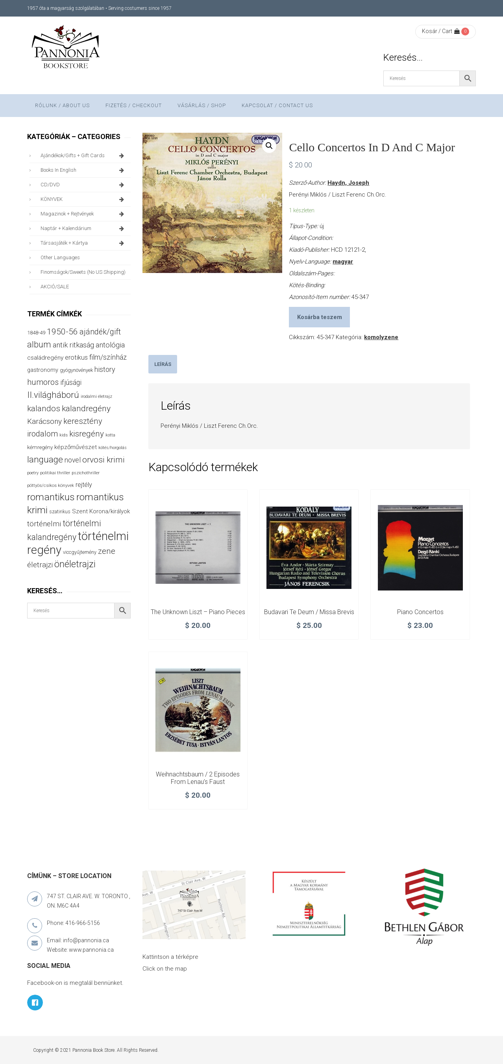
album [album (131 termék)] (39, 344)
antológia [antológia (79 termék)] (110, 345)
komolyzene (381, 337)
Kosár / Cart (441, 31)
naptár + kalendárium (84, 228)
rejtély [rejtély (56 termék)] (84, 484)
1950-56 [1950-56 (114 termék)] (62, 331)
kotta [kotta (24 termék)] (110, 435)
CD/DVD (84, 185)
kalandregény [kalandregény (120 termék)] (86, 408)
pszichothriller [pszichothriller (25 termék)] (86, 472)
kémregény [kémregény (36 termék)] (40, 447)
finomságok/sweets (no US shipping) (83, 272)
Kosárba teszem (319, 317)
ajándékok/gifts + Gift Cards (84, 155)
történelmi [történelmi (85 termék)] (44, 524)
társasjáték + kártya (84, 243)
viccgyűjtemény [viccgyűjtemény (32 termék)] (79, 552)
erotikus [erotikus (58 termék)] (76, 357)
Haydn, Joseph (348, 182)
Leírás (162, 364)
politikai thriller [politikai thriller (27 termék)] (55, 472)
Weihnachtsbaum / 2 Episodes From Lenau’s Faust (198, 778)
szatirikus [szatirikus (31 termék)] (59, 511)
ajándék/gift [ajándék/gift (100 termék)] (100, 331)
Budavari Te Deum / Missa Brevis (309, 612)
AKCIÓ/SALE (55, 287)
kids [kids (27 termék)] (63, 435)
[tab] (162, 364)
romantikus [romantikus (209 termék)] (51, 497)
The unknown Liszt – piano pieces (198, 612)
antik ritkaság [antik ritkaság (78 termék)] (73, 345)
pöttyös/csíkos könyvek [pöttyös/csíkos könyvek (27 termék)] (50, 485)
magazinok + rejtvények (84, 214)
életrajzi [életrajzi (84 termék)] (40, 565)
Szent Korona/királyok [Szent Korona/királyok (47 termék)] (101, 511)
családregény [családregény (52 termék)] (45, 357)
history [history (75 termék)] (104, 369)
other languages (60, 257)
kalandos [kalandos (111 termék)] (43, 408)
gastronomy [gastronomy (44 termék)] (42, 370)
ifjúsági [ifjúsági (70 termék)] (70, 382)
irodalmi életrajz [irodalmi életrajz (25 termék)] (96, 396)
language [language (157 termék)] (45, 459)
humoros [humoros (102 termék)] (43, 382)
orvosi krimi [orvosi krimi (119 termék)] (103, 459)
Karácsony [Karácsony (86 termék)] (44, 421)
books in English (84, 170)
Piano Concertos (420, 612)
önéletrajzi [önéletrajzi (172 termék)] (75, 564)
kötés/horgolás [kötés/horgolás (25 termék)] (112, 447)
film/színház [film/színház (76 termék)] (108, 357)
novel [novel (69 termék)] (73, 460)
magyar (343, 261)
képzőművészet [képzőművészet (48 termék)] (75, 447)
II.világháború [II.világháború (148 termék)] (53, 395)
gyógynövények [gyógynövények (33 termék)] (76, 370)
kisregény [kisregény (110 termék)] (86, 433)
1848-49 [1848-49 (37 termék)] (36, 333)
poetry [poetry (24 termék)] (33, 472)
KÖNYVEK (84, 199)
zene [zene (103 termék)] (106, 551)
